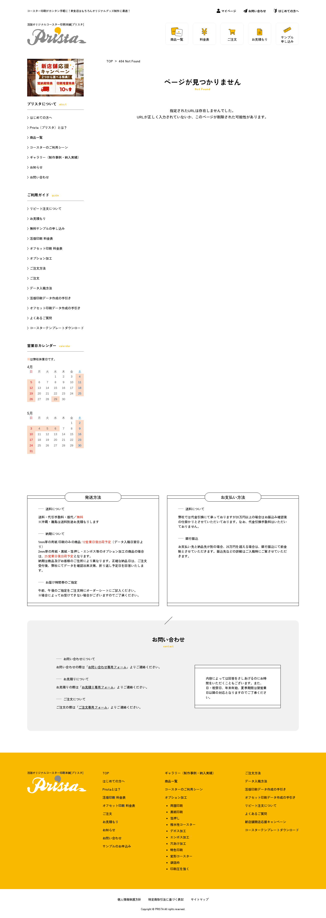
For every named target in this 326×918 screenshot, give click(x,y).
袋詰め (175, 862)
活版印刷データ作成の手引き (50, 298)
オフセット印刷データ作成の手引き (55, 308)
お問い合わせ (254, 11)
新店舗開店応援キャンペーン (265, 821)
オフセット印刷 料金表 (46, 248)
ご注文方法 (38, 268)
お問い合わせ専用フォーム (107, 667)
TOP (109, 61)
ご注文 (34, 278)
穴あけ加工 (178, 843)
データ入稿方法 (41, 288)
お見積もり (38, 218)
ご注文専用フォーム (93, 707)
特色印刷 (176, 850)
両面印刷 (176, 805)
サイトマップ (200, 899)
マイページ (226, 11)
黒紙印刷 (176, 812)
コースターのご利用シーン (49, 147)
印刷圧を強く (179, 868)
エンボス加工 (179, 837)
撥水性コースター (183, 824)
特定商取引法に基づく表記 (166, 899)
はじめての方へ (286, 11)
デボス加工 (178, 831)
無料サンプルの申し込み (47, 228)
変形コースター (181, 856)
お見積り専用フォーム (98, 687)
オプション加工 (41, 258)
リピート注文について (46, 208)
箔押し (175, 818)
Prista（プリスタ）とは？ (48, 127)
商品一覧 (36, 137)
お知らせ (36, 167)
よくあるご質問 (41, 318)
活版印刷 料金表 (41, 238)
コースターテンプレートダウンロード (57, 328)
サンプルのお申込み (117, 846)
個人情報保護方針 (129, 899)
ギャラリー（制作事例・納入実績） (55, 157)
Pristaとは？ (112, 789)
